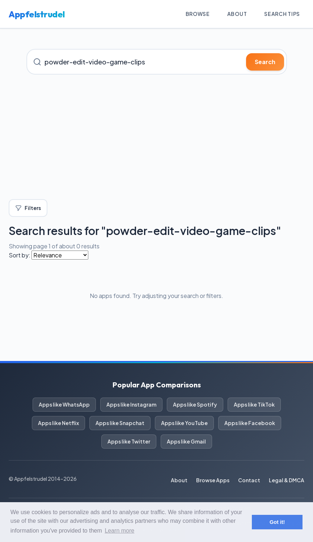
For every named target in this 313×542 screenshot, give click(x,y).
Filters (28, 208)
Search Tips (282, 13)
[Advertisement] (156, 137)
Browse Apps (212, 480)
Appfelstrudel (37, 14)
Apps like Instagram (131, 404)
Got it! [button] (277, 522)
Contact (249, 480)
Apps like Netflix (58, 423)
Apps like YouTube (184, 423)
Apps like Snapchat (120, 423)
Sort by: (19, 255)
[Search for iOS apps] (156, 62)
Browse (198, 13)
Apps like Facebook (249, 423)
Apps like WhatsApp (64, 404)
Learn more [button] (119, 531)
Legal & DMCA (286, 480)
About (237, 13)
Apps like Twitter (128, 441)
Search (265, 62)
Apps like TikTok (254, 404)
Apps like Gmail (186, 441)
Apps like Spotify (195, 404)
